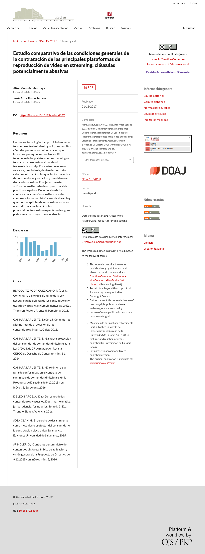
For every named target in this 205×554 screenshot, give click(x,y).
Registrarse (179, 3)
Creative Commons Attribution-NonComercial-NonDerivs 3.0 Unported (108, 280)
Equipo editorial (154, 95)
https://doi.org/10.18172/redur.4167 (42, 115)
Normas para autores (157, 107)
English (148, 242)
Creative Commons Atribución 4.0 (101, 241)
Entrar (194, 3)
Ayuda (125, 28)
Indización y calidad (156, 119)
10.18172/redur (28, 510)
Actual (78, 28)
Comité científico (154, 101)
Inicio (16, 41)
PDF (90, 87)
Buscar (110, 28)
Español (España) (154, 248)
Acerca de (13, 28)
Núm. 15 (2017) (48, 41)
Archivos (94, 28)
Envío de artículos (155, 113)
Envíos (33, 28)
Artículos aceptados (55, 28)
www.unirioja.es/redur (102, 363)
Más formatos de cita (96, 159)
